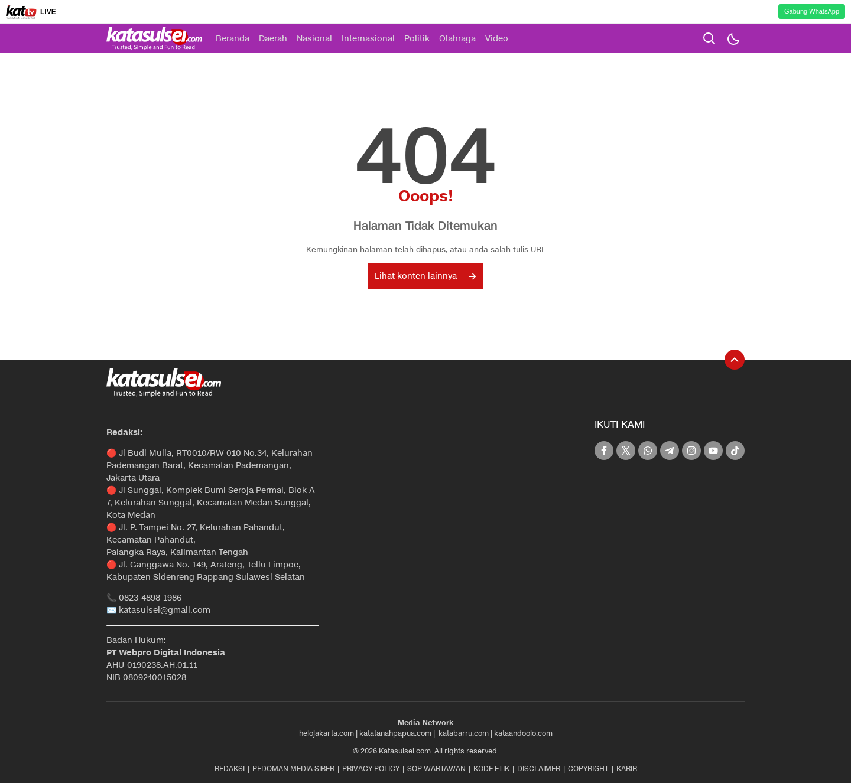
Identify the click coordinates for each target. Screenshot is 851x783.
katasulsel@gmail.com (164, 610)
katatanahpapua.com (395, 733)
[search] (709, 38)
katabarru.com (464, 733)
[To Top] (735, 360)
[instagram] (691, 450)
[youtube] (713, 450)
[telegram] (669, 450)
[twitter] (625, 450)
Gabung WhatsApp (811, 11)
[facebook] (604, 450)
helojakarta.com (326, 733)
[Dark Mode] (733, 38)
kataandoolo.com (523, 733)
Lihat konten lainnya (425, 276)
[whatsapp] (647, 450)
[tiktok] (735, 450)
